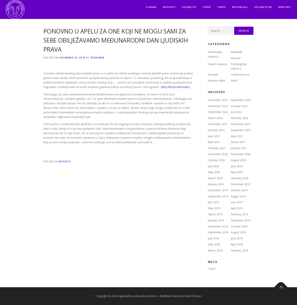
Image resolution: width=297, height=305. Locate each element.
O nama (151, 7)
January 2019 (216, 220)
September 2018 (218, 232)
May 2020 (214, 172)
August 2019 (238, 196)
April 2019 (237, 208)
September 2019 (218, 196)
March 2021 (238, 142)
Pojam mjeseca (217, 64)
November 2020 (241, 154)
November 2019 (218, 190)
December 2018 (240, 220)
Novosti (169, 7)
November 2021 (241, 124)
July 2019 (213, 202)
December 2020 (218, 154)
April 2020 (237, 172)
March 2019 (215, 214)
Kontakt (284, 7)
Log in (212, 268)
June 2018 (237, 238)
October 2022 (239, 106)
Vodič (207, 7)
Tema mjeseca (240, 74)
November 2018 (218, 226)
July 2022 (236, 112)
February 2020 (239, 178)
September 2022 (218, 112)
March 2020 (215, 178)
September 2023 (241, 100)
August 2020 (238, 160)
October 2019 (239, 190)
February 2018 (239, 250)
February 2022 (239, 118)
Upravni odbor (216, 80)
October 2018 (239, 226)
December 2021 (218, 124)
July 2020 (213, 166)
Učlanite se (263, 7)
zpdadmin (97, 57)
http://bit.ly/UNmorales (175, 87)
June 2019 (237, 202)
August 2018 (238, 232)
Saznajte (189, 7)
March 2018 (215, 250)
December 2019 (240, 184)
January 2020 (216, 184)
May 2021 (237, 136)
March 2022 (215, 118)
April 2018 (237, 244)
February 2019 (239, 214)
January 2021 (239, 148)
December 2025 (218, 100)
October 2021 (216, 130)
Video (222, 7)
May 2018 (214, 244)
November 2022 (218, 106)
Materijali (240, 7)
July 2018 (213, 238)
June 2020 (237, 166)
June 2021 (214, 136)
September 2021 (241, 130)
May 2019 (214, 208)
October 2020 (216, 160)
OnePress (165, 296)
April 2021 (214, 142)
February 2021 (217, 148)
